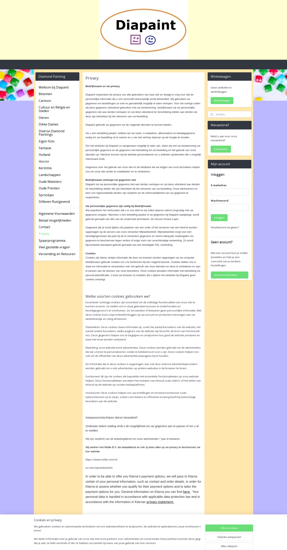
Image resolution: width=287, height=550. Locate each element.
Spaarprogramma (52, 240)
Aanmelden (221, 149)
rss (138, 542)
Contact (44, 227)
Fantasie (45, 148)
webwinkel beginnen (154, 542)
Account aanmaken (225, 275)
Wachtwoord (219, 200)
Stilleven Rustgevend (54, 201)
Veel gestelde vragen (54, 247)
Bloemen (45, 94)
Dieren (44, 117)
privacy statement (160, 502)
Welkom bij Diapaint (54, 87)
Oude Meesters (50, 181)
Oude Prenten (49, 188)
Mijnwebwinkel (189, 542)
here (187, 491)
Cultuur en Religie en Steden (54, 109)
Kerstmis (45, 168)
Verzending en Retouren (57, 254)
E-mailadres (218, 185)
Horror (44, 161)
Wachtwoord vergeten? (225, 227)
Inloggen (219, 217)
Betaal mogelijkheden (55, 220)
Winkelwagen (222, 100)
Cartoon (45, 100)
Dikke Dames (48, 124)
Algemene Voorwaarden (57, 213)
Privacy (44, 234)
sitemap (130, 542)
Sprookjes (46, 195)
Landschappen (50, 175)
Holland (44, 154)
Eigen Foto (47, 141)
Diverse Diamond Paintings (51, 133)
